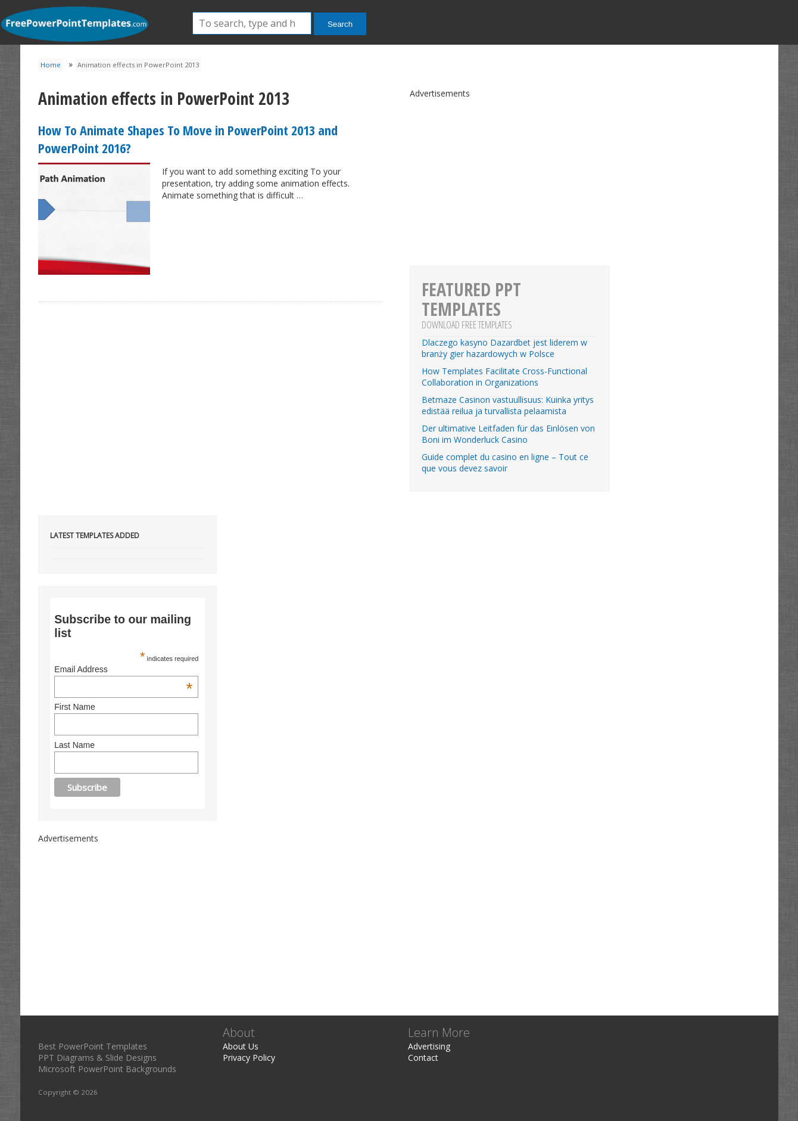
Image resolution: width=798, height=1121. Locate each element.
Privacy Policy (249, 1057)
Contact (423, 1057)
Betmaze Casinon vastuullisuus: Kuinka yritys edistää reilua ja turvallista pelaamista (508, 405)
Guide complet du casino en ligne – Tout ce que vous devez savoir (505, 462)
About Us (240, 1046)
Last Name (74, 745)
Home (50, 64)
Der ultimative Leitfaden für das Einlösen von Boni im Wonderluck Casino (508, 434)
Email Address (123, 669)
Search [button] (340, 24)
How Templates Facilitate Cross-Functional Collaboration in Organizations (504, 376)
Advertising (429, 1046)
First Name (74, 707)
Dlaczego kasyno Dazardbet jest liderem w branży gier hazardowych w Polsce (504, 348)
